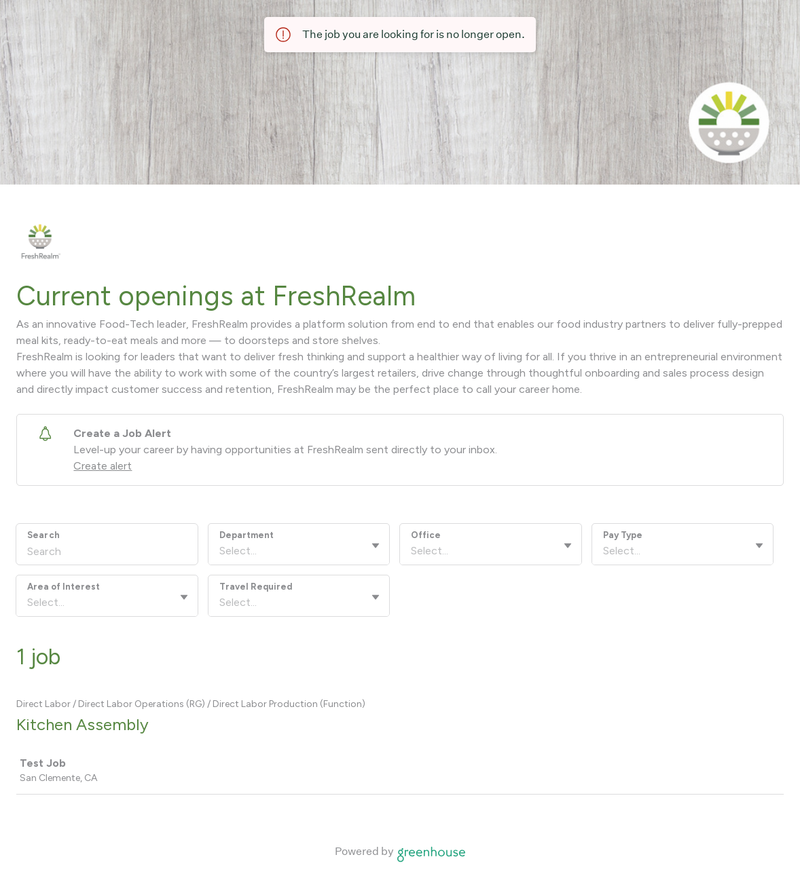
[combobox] (220, 551)
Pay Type (622, 535)
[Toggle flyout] (375, 545)
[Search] (107, 553)
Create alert (102, 465)
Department (246, 535)
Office (426, 535)
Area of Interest (63, 587)
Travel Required (255, 587)
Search (43, 535)
